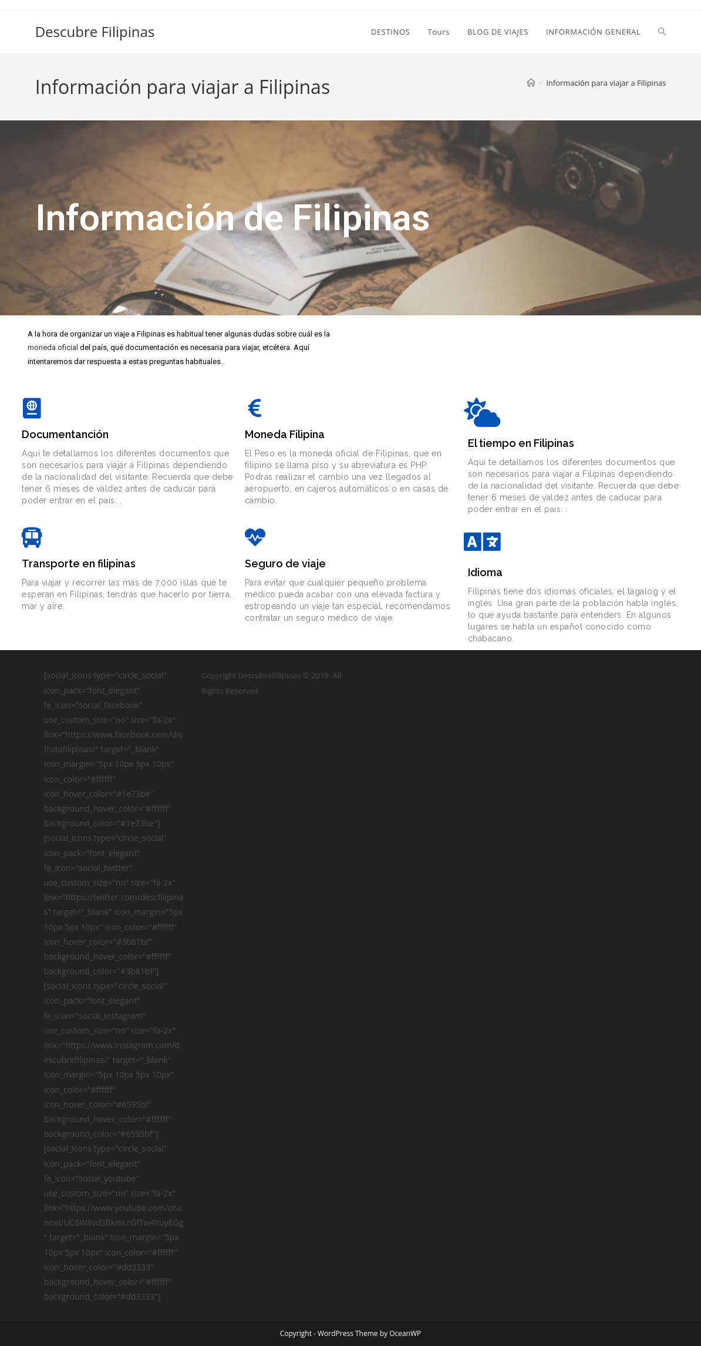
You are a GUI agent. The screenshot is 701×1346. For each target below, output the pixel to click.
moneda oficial (53, 347)
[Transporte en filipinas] (32, 537)
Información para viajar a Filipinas (606, 83)
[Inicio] (531, 83)
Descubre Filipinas (95, 31)
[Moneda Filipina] (255, 408)
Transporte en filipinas (79, 563)
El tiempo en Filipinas (521, 443)
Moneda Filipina (285, 434)
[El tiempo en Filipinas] (482, 412)
